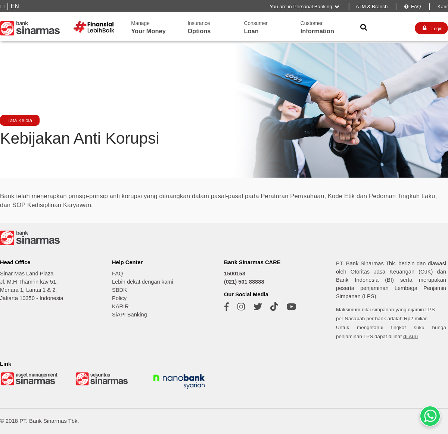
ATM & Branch (372, 6)
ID (2, 6)
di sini (410, 336)
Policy (119, 298)
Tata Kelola (19, 120)
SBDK (119, 290)
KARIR (120, 306)
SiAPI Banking (129, 315)
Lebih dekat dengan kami (142, 282)
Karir (442, 6)
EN (15, 6)
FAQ (412, 6)
